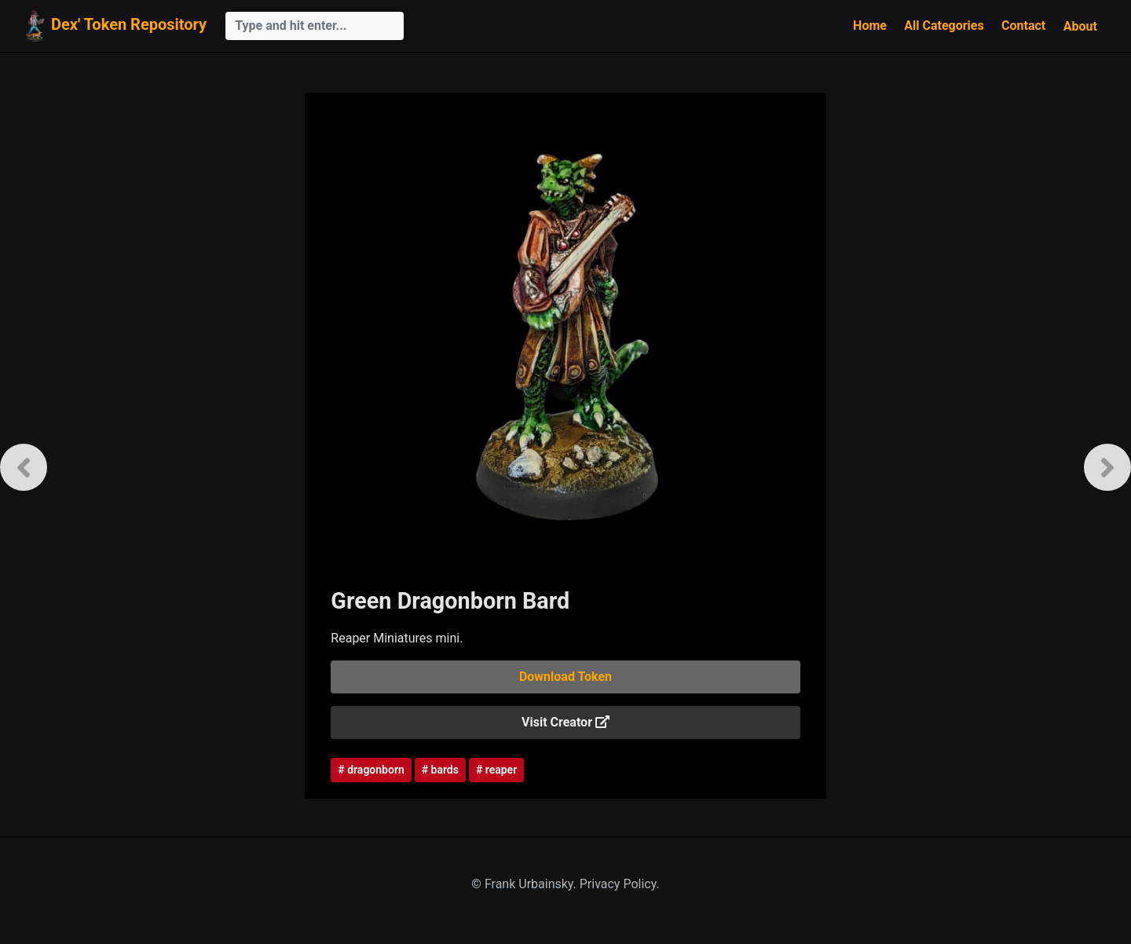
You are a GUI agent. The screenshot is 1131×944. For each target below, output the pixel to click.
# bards (440, 769)
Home (870, 25)
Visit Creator (565, 722)
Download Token (565, 676)
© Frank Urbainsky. (525, 883)
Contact (1023, 25)
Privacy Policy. (620, 883)
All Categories (943, 25)
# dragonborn (371, 769)
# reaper (496, 769)
